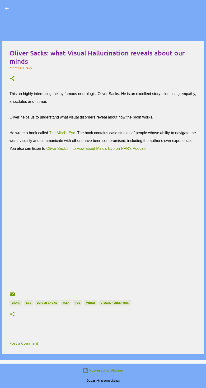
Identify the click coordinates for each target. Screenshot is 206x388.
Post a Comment (23, 343)
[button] (12, 79)
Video (90, 303)
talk (66, 303)
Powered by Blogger (103, 370)
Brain (15, 303)
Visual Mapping (40, 8)
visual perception (114, 303)
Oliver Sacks (47, 303)
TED (77, 303)
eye (28, 303)
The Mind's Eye (62, 133)
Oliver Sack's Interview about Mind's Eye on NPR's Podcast (96, 148)
